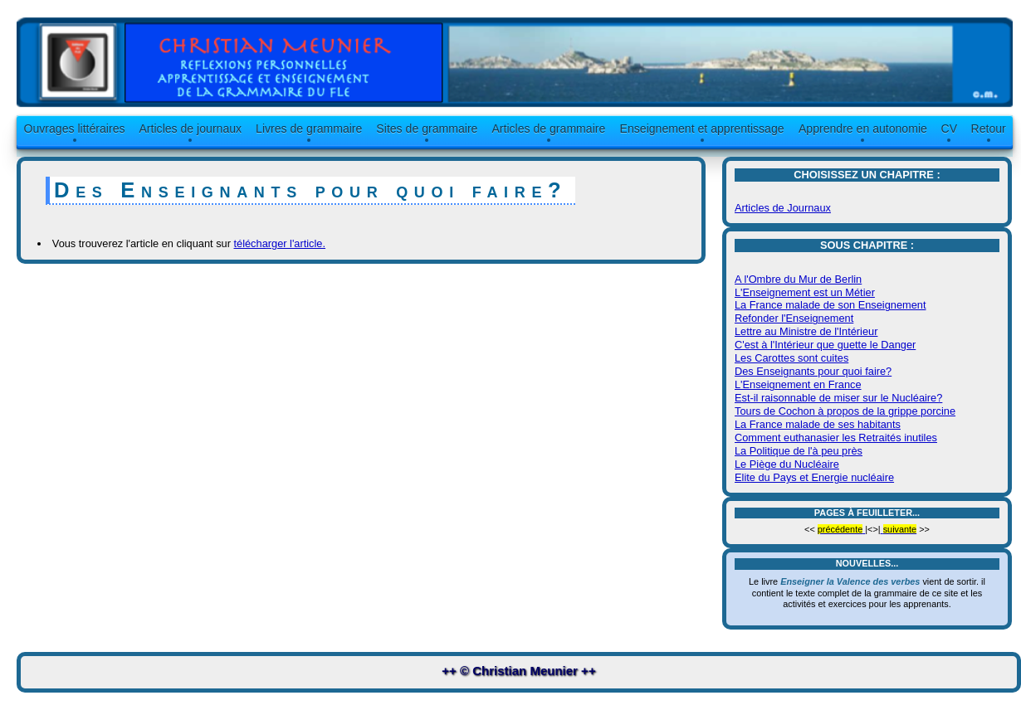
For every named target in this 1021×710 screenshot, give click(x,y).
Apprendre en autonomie (863, 128)
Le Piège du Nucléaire (787, 464)
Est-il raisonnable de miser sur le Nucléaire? (838, 397)
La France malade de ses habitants (818, 424)
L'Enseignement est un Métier (805, 292)
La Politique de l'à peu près (798, 451)
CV (949, 128)
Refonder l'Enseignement (794, 318)
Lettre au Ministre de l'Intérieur (806, 331)
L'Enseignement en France (798, 384)
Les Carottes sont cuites (791, 358)
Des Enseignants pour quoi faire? (813, 371)
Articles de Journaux (783, 208)
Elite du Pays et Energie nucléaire (814, 477)
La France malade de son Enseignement (830, 305)
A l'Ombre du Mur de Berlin (798, 279)
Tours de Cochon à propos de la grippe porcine (845, 411)
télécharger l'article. (279, 243)
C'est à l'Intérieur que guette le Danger (825, 344)
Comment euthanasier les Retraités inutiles (836, 437)
